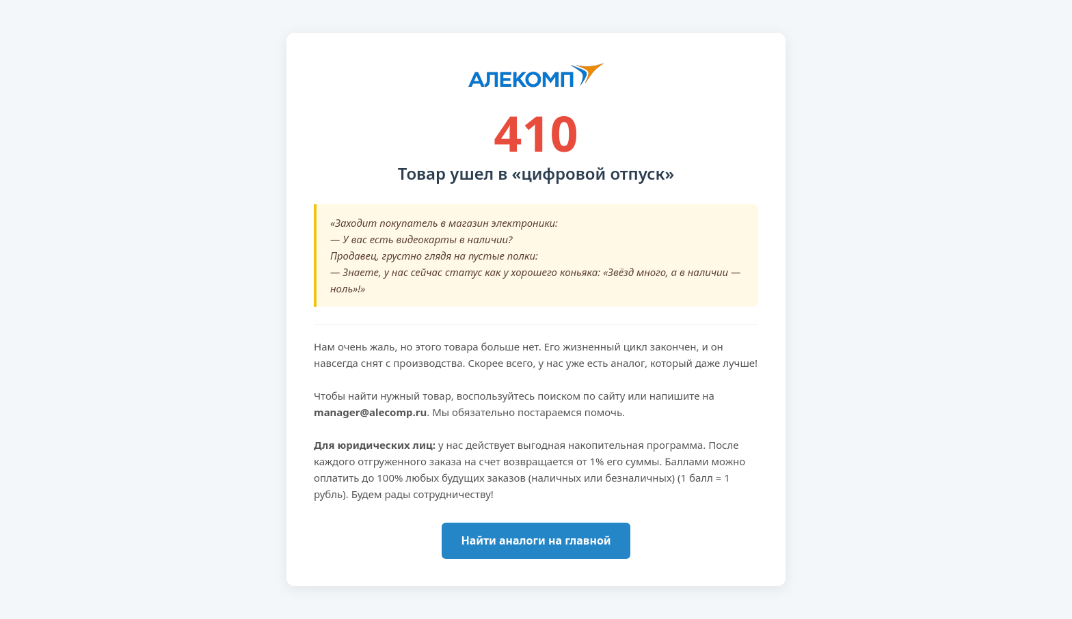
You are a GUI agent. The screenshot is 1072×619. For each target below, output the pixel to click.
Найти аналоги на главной (536, 540)
